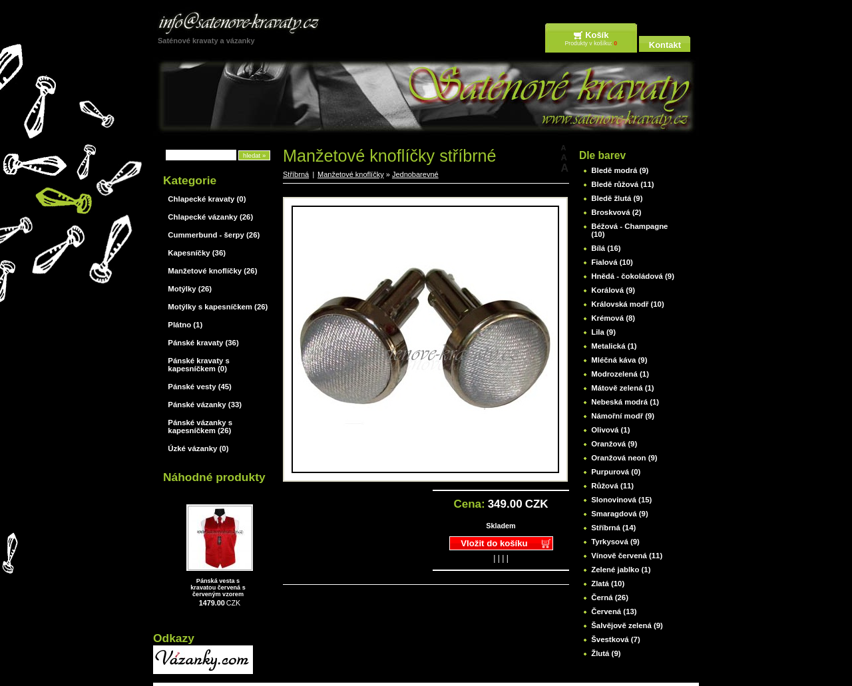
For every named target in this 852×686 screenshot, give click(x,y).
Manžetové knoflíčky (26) (212, 271)
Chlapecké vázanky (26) (210, 217)
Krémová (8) (613, 318)
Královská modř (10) (627, 304)
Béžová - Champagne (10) (629, 230)
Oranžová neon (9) (624, 458)
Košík (596, 35)
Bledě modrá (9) (619, 170)
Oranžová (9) (614, 444)
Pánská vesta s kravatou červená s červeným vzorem (218, 588)
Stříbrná (296, 174)
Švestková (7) (615, 639)
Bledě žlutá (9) (616, 198)
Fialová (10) (612, 262)
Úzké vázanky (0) (198, 448)
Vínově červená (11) (626, 556)
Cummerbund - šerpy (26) (214, 235)
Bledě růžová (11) (622, 184)
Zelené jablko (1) (620, 570)
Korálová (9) (613, 290)
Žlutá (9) (605, 653)
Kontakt (665, 45)
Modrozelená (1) (620, 374)
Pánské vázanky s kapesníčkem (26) (200, 426)
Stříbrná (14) (613, 528)
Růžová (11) (612, 486)
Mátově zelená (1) (622, 388)
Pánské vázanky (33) (205, 405)
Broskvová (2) (616, 212)
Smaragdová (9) (619, 514)
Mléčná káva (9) (619, 360)
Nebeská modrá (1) (625, 402)
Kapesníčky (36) (197, 253)
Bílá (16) (605, 248)
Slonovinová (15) (621, 500)
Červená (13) (613, 611)
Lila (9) (603, 332)
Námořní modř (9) (622, 416)
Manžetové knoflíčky (351, 174)
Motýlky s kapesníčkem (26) (218, 307)
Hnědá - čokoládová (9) (632, 276)
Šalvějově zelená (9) (627, 625)
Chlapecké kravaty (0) (207, 199)
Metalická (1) (613, 346)
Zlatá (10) (607, 584)
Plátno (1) (185, 325)
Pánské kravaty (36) (203, 343)
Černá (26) (609, 597)
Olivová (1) (610, 430)
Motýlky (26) (190, 289)
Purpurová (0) (615, 472)
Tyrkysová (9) (615, 542)
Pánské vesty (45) (200, 387)
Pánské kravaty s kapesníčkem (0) (198, 365)
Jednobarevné (415, 174)
